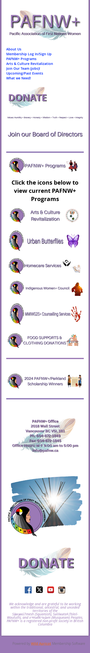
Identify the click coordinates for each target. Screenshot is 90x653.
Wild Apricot (41, 643)
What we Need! (18, 78)
